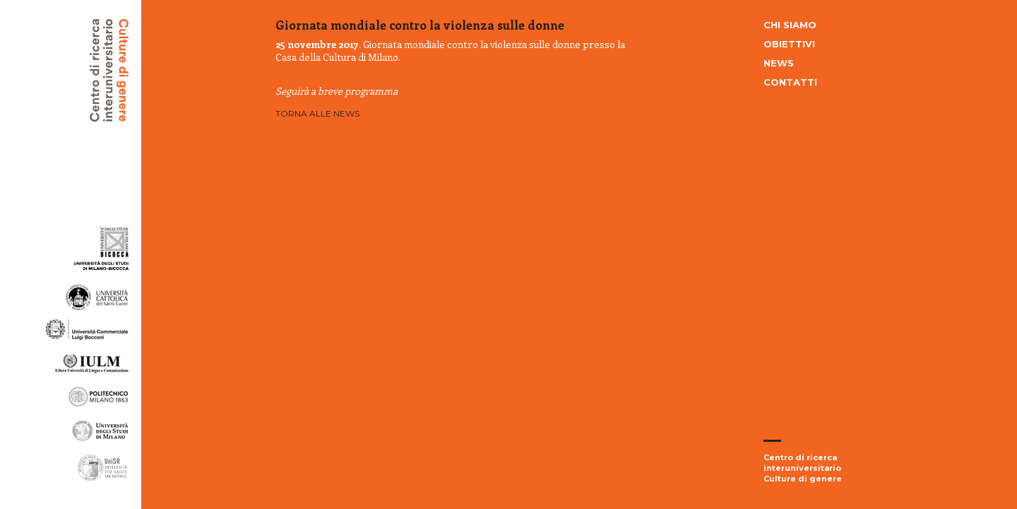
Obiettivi (789, 43)
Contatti (790, 82)
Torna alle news (317, 113)
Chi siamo (789, 24)
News (778, 63)
